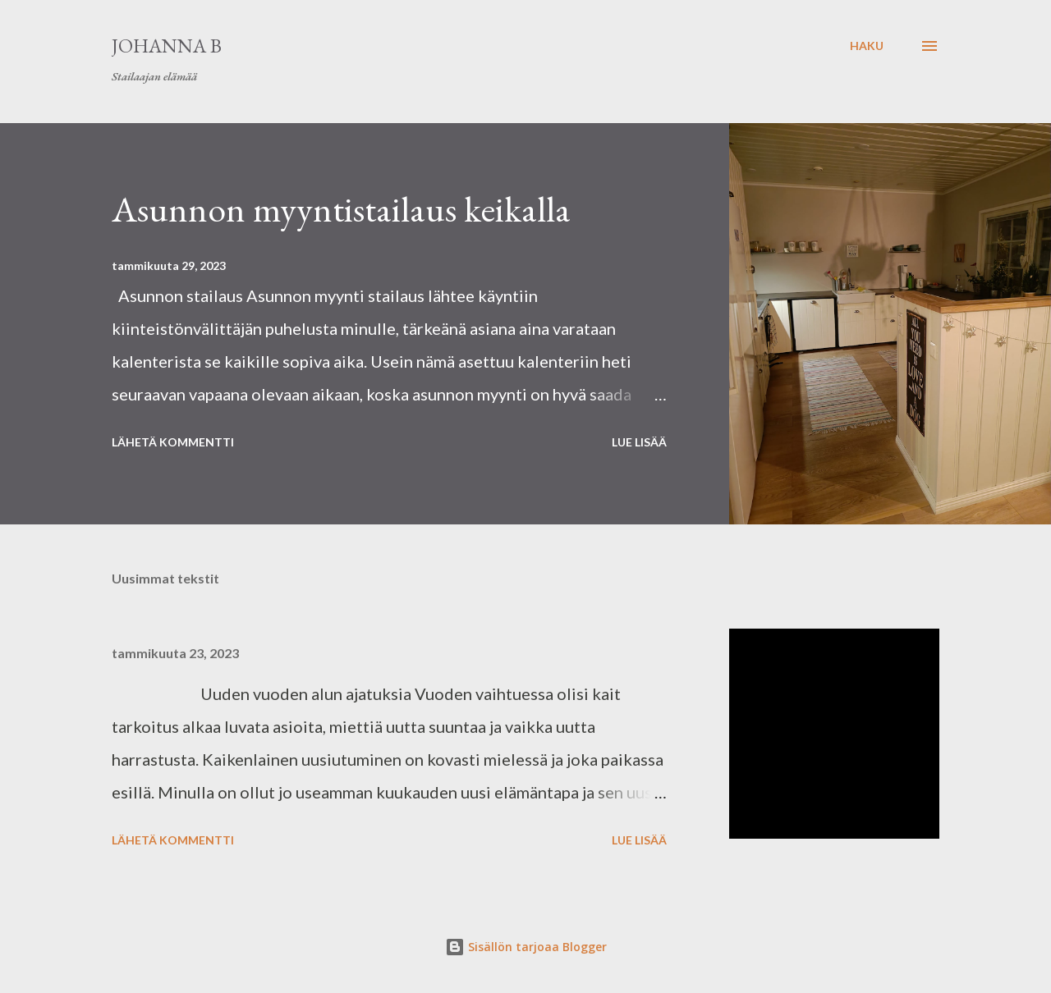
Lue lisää (639, 442)
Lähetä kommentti (173, 442)
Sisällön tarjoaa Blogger (526, 946)
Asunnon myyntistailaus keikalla (341, 208)
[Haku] (866, 46)
